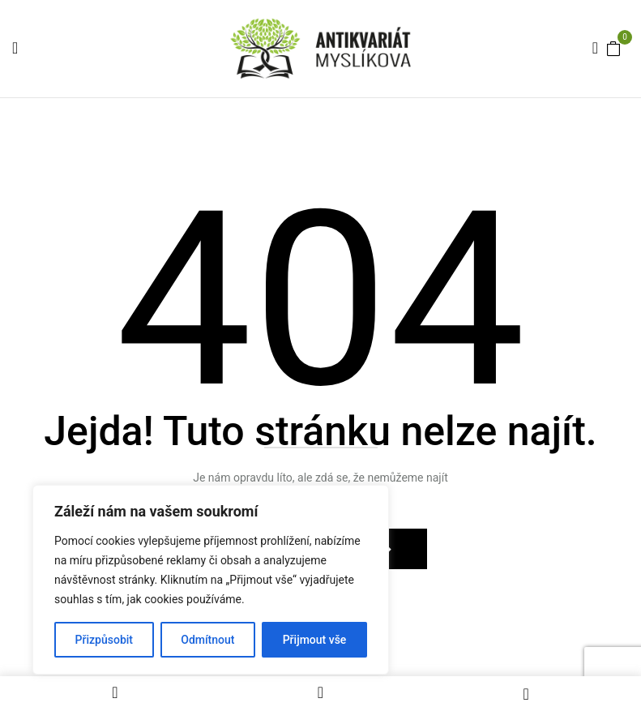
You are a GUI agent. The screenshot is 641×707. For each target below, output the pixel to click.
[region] (210, 580)
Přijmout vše (315, 639)
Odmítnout (207, 639)
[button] (613, 47)
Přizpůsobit (104, 639)
